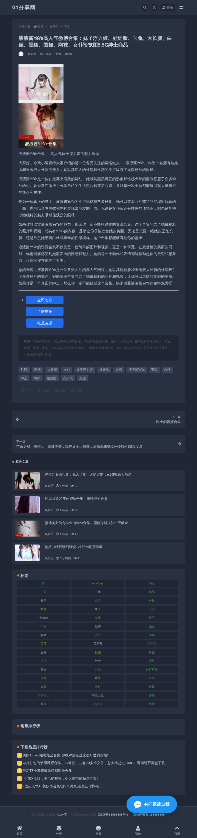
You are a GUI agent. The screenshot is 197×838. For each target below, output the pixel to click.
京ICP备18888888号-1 (113, 815)
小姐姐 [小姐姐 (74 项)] (43, 618)
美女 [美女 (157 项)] (43, 670)
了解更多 (44, 311)
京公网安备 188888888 (149, 815)
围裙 (37, 370)
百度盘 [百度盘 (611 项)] (151, 644)
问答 (98, 831)
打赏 (26, 390)
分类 (59, 831)
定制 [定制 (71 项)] (152, 609)
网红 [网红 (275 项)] (152, 661)
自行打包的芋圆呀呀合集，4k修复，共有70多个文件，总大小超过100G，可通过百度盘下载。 (95, 763)
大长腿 (52, 370)
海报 (60, 390)
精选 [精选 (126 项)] (43, 661)
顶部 (177, 831)
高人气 (68, 378)
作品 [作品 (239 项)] (152, 592)
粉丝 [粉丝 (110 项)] (152, 652)
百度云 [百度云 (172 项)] (97, 644)
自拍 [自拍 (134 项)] (98, 670)
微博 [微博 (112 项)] (98, 618)
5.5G (24, 370)
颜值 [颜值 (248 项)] (43, 704)
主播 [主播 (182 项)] (98, 592)
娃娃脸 (104, 370)
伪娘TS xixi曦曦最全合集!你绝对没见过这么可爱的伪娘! (65, 755)
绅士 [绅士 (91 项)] (98, 661)
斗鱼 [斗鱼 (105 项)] (98, 635)
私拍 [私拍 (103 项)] (98, 652)
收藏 (43, 390)
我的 (138, 831)
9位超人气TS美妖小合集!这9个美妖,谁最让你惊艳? (61, 786)
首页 (41, 26)
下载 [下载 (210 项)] (43, 592)
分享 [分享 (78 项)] (43, 601)
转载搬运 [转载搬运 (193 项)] (44, 696)
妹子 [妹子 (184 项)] (98, 609)
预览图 (51, 378)
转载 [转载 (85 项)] (152, 687)
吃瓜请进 (44, 323)
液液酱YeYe (136, 370)
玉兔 (154, 370)
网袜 (37, 378)
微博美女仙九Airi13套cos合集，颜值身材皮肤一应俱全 (86, 523)
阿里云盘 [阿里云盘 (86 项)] (98, 696)
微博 (119, 370)
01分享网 (24, 7)
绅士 (24, 378)
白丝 (167, 370)
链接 (76, 390)
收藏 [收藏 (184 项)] (43, 635)
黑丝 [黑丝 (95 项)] (152, 704)
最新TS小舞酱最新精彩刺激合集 (47, 771)
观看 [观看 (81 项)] (98, 678)
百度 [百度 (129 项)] (43, 644)
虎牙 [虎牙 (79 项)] (43, 678)
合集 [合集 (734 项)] (152, 601)
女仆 (67, 370)
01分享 (62, 815)
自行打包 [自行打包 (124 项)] (152, 670)
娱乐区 (54, 26)
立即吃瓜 (44, 300)
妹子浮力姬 (84, 370)
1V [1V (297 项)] (44, 583)
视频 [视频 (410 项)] (152, 678)
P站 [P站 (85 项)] (152, 583)
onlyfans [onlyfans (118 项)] (97, 583)
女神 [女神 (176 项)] (43, 609)
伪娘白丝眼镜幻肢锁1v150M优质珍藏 (73, 547)
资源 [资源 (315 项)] (43, 687)
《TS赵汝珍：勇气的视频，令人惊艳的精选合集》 (61, 779)
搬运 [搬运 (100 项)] (152, 627)
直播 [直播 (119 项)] (43, 652)
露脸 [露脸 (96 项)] (152, 696)
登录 (167, 7)
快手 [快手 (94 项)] (152, 618)
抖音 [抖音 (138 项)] (43, 627)
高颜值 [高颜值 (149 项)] (97, 704)
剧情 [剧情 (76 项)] (98, 601)
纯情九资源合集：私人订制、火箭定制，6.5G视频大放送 (88, 475)
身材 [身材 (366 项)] (98, 687)
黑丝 (82, 378)
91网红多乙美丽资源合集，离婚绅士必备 (76, 499)
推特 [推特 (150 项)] (98, 627)
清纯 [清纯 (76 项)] (152, 635)
